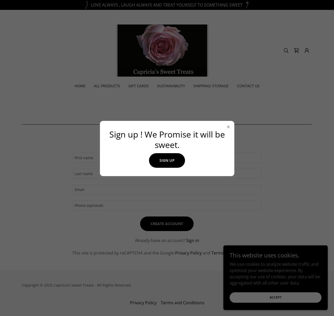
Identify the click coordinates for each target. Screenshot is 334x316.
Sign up (167, 160)
